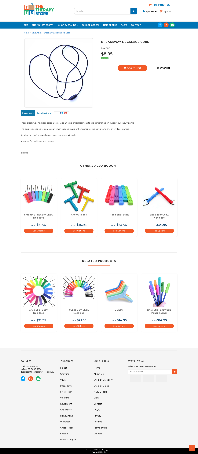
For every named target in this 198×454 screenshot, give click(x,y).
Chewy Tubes (79, 214)
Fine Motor (66, 391)
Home (25, 25)
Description (28, 113)
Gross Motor (66, 427)
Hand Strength (68, 439)
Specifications (44, 113)
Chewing (36, 33)
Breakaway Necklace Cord (57, 33)
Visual (63, 379)
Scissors (64, 433)
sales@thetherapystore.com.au (37, 372)
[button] (192, 448)
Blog (96, 397)
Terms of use (100, 427)
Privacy (97, 415)
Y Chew (119, 310)
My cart (165, 11)
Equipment (66, 403)
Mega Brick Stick (119, 214)
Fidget (63, 368)
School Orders (90, 25)
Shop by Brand (101, 386)
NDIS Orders (110, 25)
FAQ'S (124, 25)
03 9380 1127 (30, 366)
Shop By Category (43, 25)
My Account (150, 11)
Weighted (65, 421)
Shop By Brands (68, 25)
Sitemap (98, 433)
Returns (98, 421)
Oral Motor (66, 409)
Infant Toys (66, 386)
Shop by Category (103, 379)
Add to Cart (132, 68)
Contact (136, 25)
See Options (39, 231)
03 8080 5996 (31, 369)
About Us (99, 374)
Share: (61, 113)
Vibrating (64, 397)
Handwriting (66, 415)
